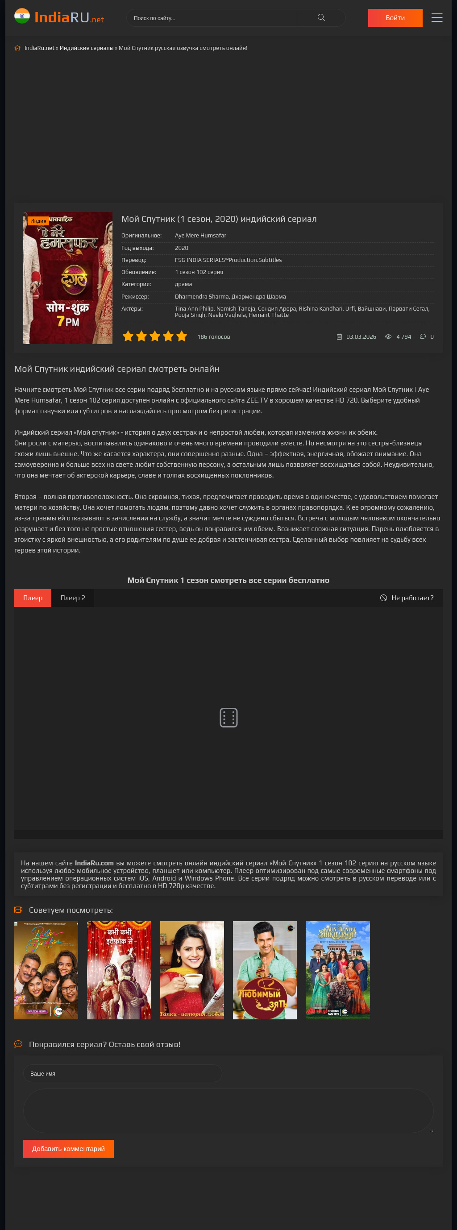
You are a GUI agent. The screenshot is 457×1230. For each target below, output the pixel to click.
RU (69, 16)
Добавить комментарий (68, 1148)
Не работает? (407, 598)
